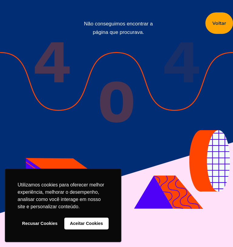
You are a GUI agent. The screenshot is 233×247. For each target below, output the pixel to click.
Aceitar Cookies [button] (86, 223)
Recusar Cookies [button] (40, 223)
